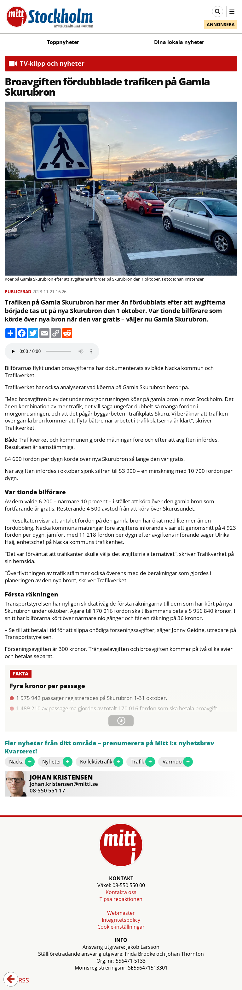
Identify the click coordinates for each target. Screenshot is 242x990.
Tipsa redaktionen (121, 899)
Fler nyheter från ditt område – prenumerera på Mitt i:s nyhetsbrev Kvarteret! (109, 747)
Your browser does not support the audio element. (52, 351)
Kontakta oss (121, 892)
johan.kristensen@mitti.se (64, 783)
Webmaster (121, 912)
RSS (19, 980)
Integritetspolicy (121, 919)
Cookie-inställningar (121, 926)
